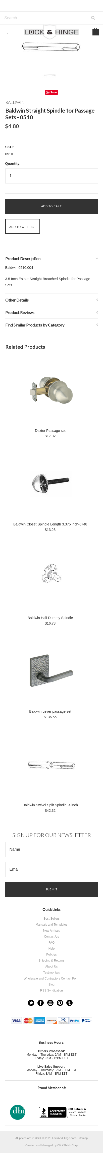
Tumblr (69, 1003)
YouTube (50, 1003)
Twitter (31, 1003)
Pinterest (60, 1003)
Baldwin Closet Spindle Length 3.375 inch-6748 (50, 524)
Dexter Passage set (50, 431)
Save (53, 92)
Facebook (40, 1003)
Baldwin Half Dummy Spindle (50, 618)
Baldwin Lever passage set (50, 711)
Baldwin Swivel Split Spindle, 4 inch (50, 805)
